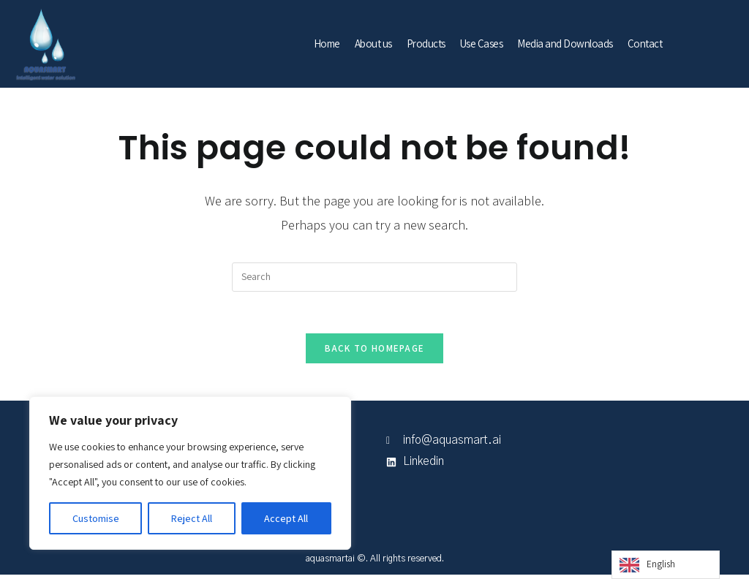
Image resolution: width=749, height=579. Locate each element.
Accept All (286, 518)
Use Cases (481, 43)
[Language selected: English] (665, 564)
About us (373, 43)
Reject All (191, 518)
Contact (645, 43)
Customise (95, 518)
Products (426, 43)
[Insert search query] (374, 277)
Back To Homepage (375, 351)
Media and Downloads (565, 43)
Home (327, 43)
